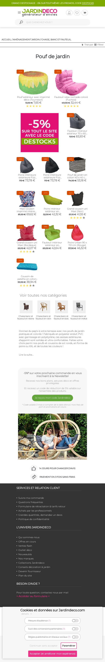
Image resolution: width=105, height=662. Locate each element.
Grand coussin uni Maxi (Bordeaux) (27, 244)
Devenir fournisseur (29, 571)
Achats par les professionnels (35, 510)
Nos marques (26, 558)
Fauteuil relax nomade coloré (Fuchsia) (71, 98)
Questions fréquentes (30, 502)
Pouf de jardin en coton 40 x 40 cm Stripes (77, 177)
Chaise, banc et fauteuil (56, 39)
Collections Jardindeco (31, 562)
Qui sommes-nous (29, 537)
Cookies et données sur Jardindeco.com (52, 610)
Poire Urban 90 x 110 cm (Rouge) (77, 244)
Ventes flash (25, 545)
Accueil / (7, 39)
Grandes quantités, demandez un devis (40, 514)
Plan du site (25, 575)
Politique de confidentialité (33, 519)
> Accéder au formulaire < (33, 596)
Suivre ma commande (31, 497)
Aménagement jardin (26, 39)
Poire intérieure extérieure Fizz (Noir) (52, 177)
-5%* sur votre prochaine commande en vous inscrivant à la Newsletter (52, 374)
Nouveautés (25, 554)
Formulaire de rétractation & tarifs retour (41, 506)
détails (27, 613)
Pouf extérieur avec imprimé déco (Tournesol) (33, 98)
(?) (49, 620)
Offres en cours (27, 541)
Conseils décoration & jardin (34, 567)
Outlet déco (25, 550)
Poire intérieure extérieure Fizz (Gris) (27, 177)
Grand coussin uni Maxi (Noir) (77, 210)
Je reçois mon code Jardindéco (52, 397)
